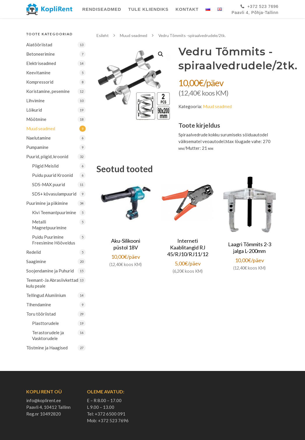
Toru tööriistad (41, 313)
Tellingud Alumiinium (46, 295)
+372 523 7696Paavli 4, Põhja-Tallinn (255, 8)
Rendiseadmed (101, 9)
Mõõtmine (36, 119)
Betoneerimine (40, 54)
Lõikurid (34, 109)
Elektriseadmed (41, 63)
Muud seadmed (40, 128)
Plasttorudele (45, 323)
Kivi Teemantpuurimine (54, 212)
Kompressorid (39, 82)
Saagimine (36, 261)
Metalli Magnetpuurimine (49, 224)
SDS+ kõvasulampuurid (54, 193)
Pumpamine (37, 147)
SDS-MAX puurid (48, 184)
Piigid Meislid (45, 165)
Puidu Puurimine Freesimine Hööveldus (53, 239)
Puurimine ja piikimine (47, 203)
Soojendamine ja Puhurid (50, 270)
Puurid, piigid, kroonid (47, 156)
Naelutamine (38, 137)
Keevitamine (38, 72)
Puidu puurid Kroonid (52, 175)
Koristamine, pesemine (48, 91)
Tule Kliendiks (148, 9)
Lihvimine (35, 100)
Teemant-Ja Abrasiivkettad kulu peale (52, 282)
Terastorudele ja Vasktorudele (48, 335)
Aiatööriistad (39, 44)
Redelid (33, 252)
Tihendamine (38, 304)
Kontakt (187, 9)
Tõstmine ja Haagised (47, 347)
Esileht (103, 35)
